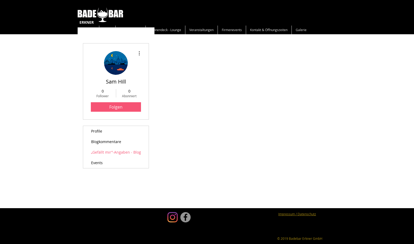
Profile (96, 131)
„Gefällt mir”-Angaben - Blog (116, 152)
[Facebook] (185, 217)
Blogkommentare (106, 141)
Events (97, 162)
